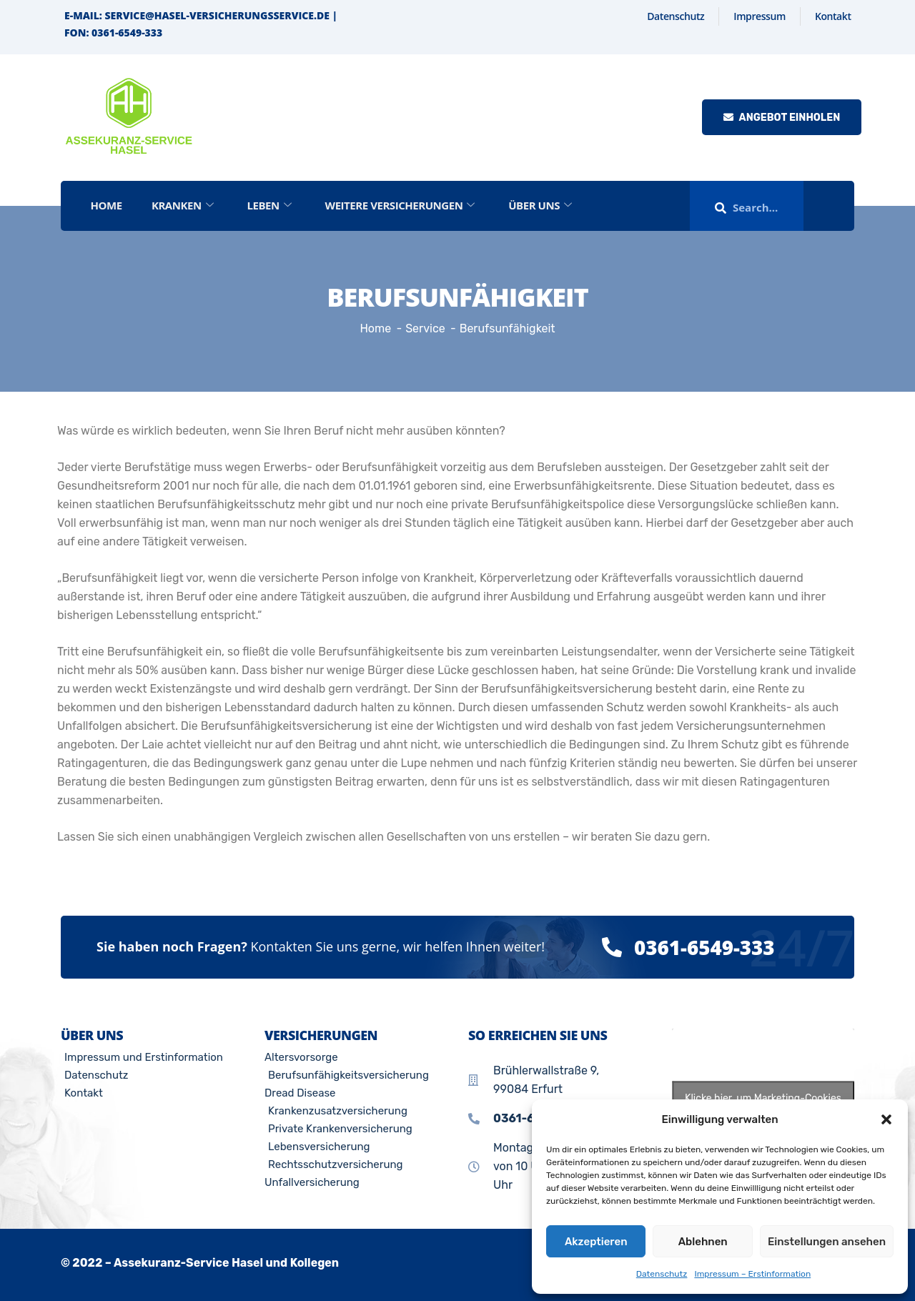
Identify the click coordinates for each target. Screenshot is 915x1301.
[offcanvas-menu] (835, 206)
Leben (271, 205)
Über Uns (542, 205)
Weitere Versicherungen (401, 205)
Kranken (183, 205)
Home (106, 205)
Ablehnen (703, 1241)
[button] (886, 1119)
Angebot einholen (781, 118)
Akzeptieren (596, 1241)
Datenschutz (662, 1274)
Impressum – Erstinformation (752, 1274)
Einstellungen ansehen (827, 1241)
